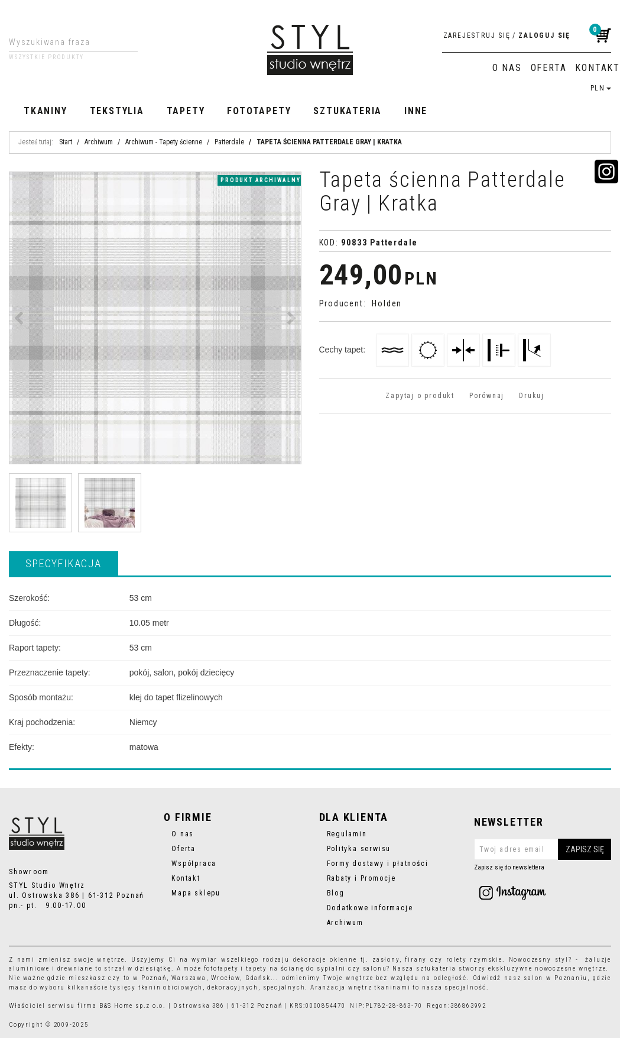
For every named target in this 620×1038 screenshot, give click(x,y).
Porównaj (486, 396)
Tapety (186, 111)
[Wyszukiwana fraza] (64, 42)
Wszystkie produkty (46, 57)
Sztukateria (347, 111)
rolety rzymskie (474, 959)
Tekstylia (117, 111)
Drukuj (531, 396)
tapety (256, 968)
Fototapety (259, 111)
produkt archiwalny (260, 180)
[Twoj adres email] (542, 849)
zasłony (386, 959)
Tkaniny (45, 111)
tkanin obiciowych (170, 987)
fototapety (221, 968)
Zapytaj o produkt (419, 396)
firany (416, 959)
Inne (415, 111)
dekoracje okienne (325, 959)
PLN (600, 88)
